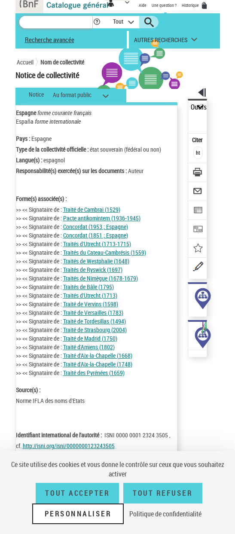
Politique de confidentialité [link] (165, 514)
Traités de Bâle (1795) (88, 287)
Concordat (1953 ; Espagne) (95, 227)
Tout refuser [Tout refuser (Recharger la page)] (162, 493)
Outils (199, 107)
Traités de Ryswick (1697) (92, 269)
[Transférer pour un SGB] (197, 230)
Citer (198, 140)
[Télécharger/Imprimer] (197, 173)
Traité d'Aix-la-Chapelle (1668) (97, 355)
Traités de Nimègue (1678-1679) (100, 278)
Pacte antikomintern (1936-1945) (101, 218)
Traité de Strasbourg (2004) (95, 330)
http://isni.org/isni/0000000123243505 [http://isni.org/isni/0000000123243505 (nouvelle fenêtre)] (69, 446)
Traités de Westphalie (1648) (96, 261)
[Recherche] (55, 22)
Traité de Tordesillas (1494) (94, 321)
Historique (191, 5)
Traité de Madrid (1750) (90, 338)
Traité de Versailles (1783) (93, 312)
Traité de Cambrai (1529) (91, 209)
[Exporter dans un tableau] (197, 211)
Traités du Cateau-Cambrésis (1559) (104, 252)
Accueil (25, 62)
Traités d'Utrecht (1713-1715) (97, 244)
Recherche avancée (49, 39)
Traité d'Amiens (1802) (89, 347)
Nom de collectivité (62, 62)
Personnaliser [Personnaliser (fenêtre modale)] (78, 514)
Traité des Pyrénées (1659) (94, 373)
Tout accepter (77, 493)
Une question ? (164, 5)
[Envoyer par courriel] (197, 192)
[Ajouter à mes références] (197, 249)
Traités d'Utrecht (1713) (90, 295)
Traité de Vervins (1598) (90, 304)
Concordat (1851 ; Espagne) (95, 235)
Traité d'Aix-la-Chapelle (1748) (97, 364)
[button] (97, 22)
